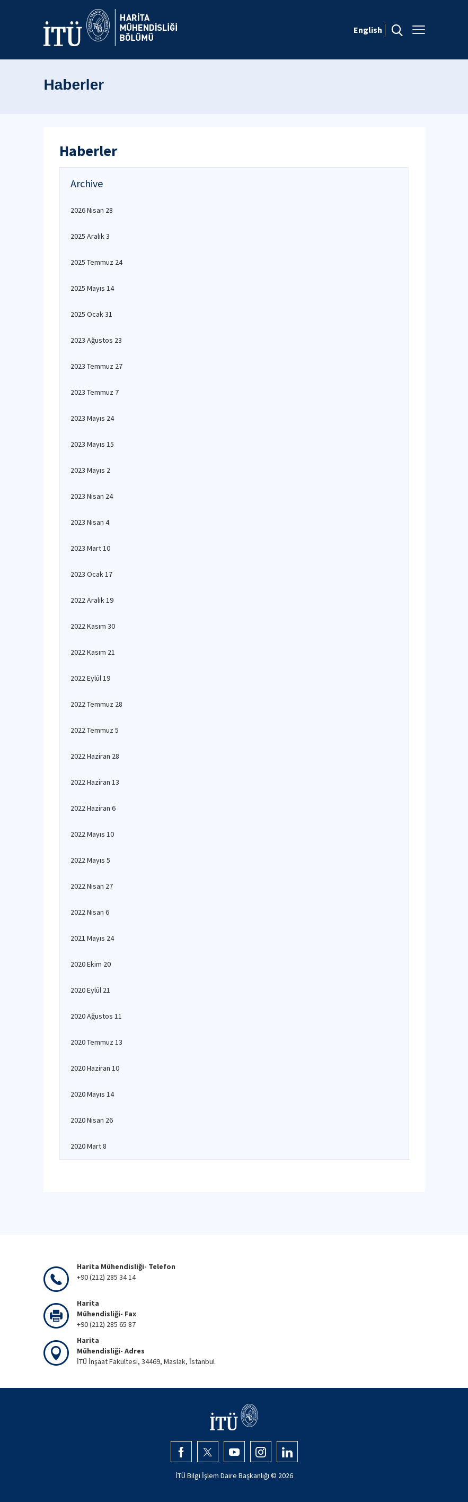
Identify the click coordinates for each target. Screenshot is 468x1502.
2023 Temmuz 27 (96, 366)
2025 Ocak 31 (91, 314)
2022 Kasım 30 (92, 626)
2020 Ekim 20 (90, 964)
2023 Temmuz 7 (94, 392)
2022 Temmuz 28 (96, 704)
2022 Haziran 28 (94, 756)
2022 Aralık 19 (91, 600)
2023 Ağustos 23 (96, 340)
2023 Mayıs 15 (92, 444)
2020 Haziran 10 (94, 1068)
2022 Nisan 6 (89, 912)
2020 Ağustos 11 (96, 1016)
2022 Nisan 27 (91, 886)
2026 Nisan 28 (91, 210)
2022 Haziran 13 (94, 782)
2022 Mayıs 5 (90, 860)
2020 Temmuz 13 (96, 1042)
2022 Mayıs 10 (92, 834)
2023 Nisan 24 (91, 496)
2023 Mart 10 (90, 548)
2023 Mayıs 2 (90, 470)
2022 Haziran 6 (93, 808)
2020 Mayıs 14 (92, 1094)
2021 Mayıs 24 (92, 938)
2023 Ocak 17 (91, 574)
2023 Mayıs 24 (92, 418)
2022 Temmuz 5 (94, 730)
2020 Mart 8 (88, 1146)
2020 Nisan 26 (91, 1120)
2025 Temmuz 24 (96, 262)
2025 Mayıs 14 (92, 288)
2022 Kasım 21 (92, 652)
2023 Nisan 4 (89, 522)
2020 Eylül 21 (90, 990)
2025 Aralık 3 (90, 236)
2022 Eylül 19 (90, 678)
